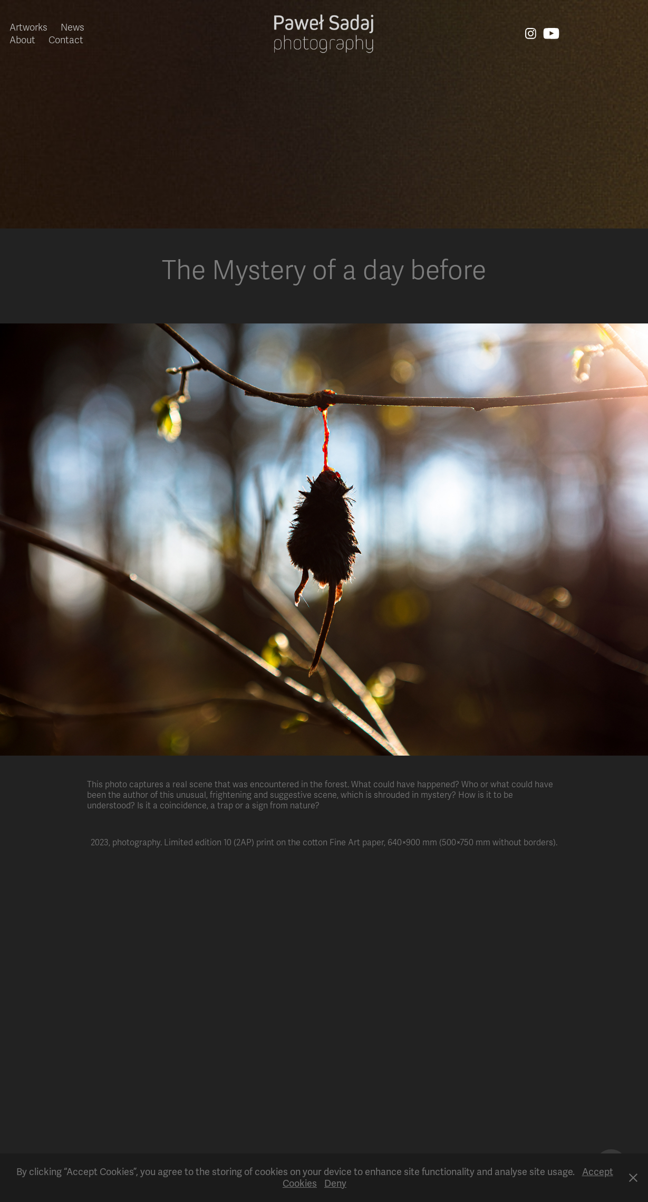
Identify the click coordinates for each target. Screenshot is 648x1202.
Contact (66, 40)
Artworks (28, 27)
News (72, 27)
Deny (335, 1183)
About (22, 40)
